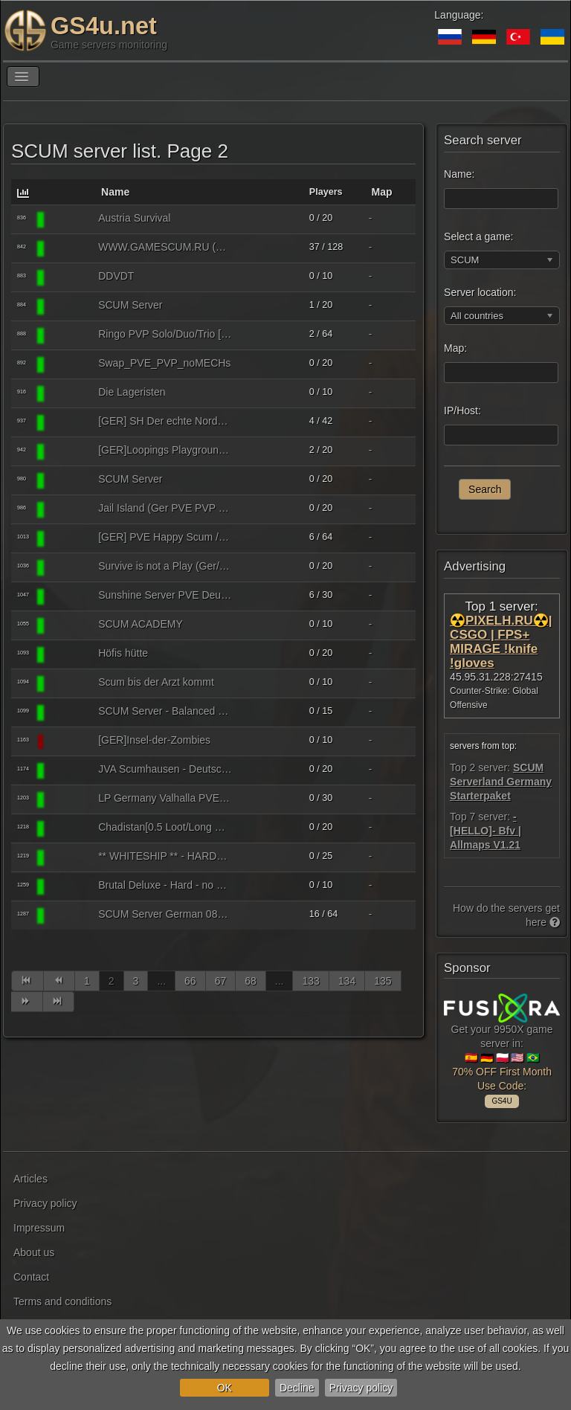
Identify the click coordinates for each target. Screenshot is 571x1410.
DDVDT (116, 276)
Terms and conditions (62, 1301)
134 (346, 981)
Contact (31, 1277)
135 (382, 981)
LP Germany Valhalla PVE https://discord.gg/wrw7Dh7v (165, 798)
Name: (459, 174)
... (161, 981)
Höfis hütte (123, 653)
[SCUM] (69, 219)
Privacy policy (361, 1388)
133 (310, 981)
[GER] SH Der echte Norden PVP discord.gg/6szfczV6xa (165, 421)
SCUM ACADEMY (140, 624)
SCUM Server (130, 305)
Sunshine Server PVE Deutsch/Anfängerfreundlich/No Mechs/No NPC (165, 595)
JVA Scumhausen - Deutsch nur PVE (165, 769)
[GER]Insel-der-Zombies (154, 740)
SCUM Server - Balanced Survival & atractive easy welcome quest (165, 711)
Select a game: (478, 236)
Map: (455, 348)
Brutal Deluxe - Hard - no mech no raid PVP (165, 885)
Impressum (39, 1228)
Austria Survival (134, 218)
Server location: (480, 292)
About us (33, 1252)
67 (221, 981)
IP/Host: (462, 410)
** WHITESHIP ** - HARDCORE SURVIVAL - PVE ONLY (165, 856)
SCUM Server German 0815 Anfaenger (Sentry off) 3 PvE (165, 914)
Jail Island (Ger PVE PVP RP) (165, 508)
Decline (297, 1388)
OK (224, 1388)
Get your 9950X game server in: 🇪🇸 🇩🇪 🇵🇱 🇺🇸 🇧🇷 (502, 1046)
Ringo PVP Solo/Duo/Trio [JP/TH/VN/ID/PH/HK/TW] (165, 334)
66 (190, 981)
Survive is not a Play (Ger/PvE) (165, 566)
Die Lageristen (131, 392)
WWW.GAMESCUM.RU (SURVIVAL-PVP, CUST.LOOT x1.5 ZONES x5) (165, 247)
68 (251, 981)
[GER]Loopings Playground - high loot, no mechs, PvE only (165, 450)
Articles (30, 1179)
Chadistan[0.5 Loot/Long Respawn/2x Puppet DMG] (165, 827)
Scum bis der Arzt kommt (156, 682)
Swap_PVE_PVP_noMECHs (164, 363)
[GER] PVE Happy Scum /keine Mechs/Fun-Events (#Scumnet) (165, 537)
